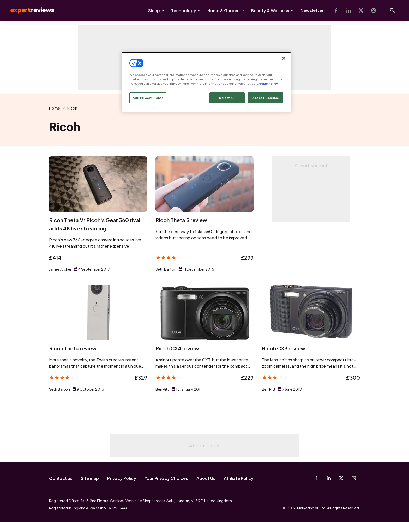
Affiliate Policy (239, 478)
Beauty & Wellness (270, 10)
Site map (90, 478)
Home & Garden (223, 10)
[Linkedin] (348, 10)
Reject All (227, 98)
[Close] (284, 58)
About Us (205, 478)
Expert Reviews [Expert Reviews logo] (28, 10)
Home (54, 108)
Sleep (154, 10)
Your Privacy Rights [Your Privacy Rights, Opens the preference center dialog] (148, 98)
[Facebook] (336, 10)
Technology (183, 10)
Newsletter (311, 10)
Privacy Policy (121, 478)
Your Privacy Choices (166, 478)
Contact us (61, 478)
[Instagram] (373, 10)
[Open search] (392, 10)
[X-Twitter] (361, 10)
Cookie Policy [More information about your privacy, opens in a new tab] (267, 84)
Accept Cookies (265, 98)
